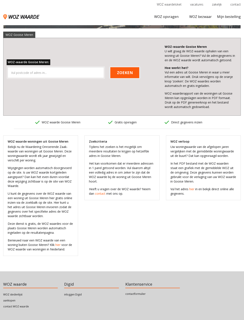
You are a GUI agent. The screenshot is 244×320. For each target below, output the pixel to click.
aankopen (9, 300)
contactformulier (135, 294)
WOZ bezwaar (200, 16)
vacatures (196, 4)
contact (235, 4)
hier (58, 245)
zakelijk (217, 4)
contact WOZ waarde (16, 306)
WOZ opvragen (166, 16)
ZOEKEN (125, 72)
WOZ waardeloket (169, 4)
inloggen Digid (73, 294)
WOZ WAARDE (21, 16)
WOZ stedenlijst (12, 294)
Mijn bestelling (229, 16)
